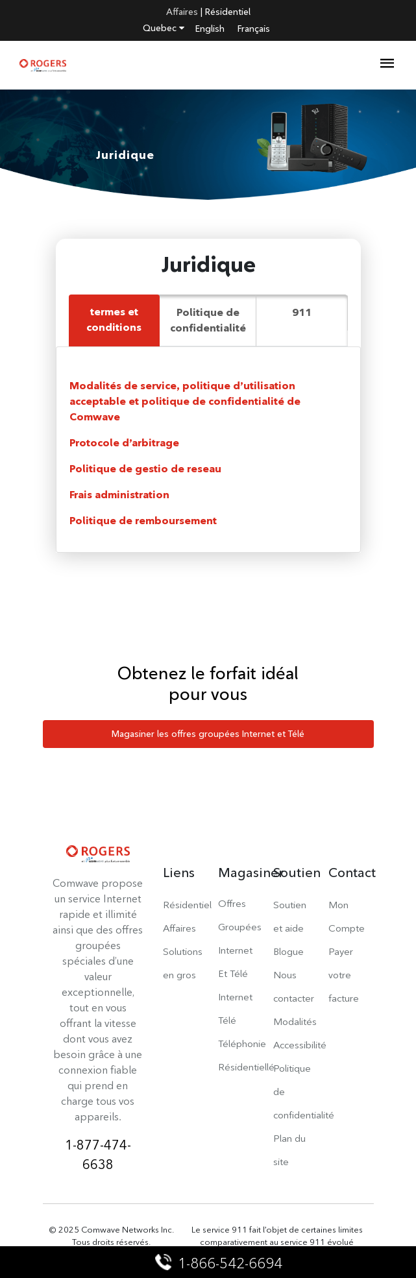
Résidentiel (228, 12)
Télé (227, 1020)
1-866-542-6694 (219, 1263)
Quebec (163, 28)
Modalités (295, 1021)
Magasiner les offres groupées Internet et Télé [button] (208, 734)
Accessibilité (299, 1045)
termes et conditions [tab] (113, 319)
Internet (235, 997)
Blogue (288, 951)
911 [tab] (302, 312)
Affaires (182, 12)
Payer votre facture (343, 974)
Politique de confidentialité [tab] (208, 320)
